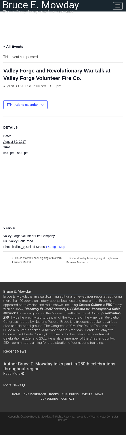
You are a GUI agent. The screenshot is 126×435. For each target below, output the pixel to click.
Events (87, 394)
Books (54, 394)
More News (12, 385)
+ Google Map (55, 247)
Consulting (49, 398)
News (99, 394)
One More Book (34, 394)
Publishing (70, 394)
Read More (12, 373)
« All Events (13, 46)
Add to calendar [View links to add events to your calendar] (26, 104)
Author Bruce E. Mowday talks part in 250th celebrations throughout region (59, 366)
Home (16, 394)
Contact (67, 398)
